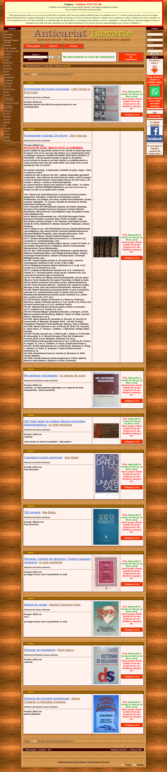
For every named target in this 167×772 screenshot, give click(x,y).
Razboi (7, 119)
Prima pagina (30, 750)
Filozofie (8, 86)
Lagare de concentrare (9, 99)
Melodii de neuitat (35, 604)
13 (60, 74)
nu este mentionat (60, 424)
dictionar (67, 66)
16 (68, 74)
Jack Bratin (71, 457)
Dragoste (8, 69)
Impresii (53, 46)
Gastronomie (10, 89)
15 (65, 74)
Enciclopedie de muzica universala (46, 89)
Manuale (8, 111)
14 (62, 74)
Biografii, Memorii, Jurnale (12, 41)
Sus (49, 750)
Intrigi (7, 92)
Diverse (8, 66)
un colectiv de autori (73, 375)
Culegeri (8, 57)
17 (70, 74)
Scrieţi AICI (154, 116)
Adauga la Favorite (119, 750)
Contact (73, 46)
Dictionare (9, 63)
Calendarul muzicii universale (43, 457)
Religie (7, 122)
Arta (6, 32)
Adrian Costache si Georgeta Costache (52, 700)
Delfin (7, 60)
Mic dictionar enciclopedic (41, 375)
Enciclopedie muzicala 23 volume (46, 135)
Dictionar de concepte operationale (46, 698)
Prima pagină (33, 46)
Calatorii (8, 45)
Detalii (31, 83)
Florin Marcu (66, 650)
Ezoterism (9, 80)
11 (54, 74)
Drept (7, 72)
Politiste (8, 117)
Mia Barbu (49, 512)
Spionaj (8, 128)
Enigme (8, 75)
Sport (7, 131)
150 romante (32, 512)
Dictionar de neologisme (40, 650)
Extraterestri (9, 77)
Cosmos (8, 54)
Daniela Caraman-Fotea (64, 604)
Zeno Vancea (78, 135)
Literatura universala (9, 107)
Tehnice (8, 134)
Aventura (8, 37)
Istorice (7, 95)
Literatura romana (12, 103)
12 (57, 74)
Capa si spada (10, 48)
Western (8, 140)
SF (6, 125)
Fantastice (9, 83)
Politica (7, 114)
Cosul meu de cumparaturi (131, 57)
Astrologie (9, 34)
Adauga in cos (132, 114)
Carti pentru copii (11, 51)
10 (51, 74)
